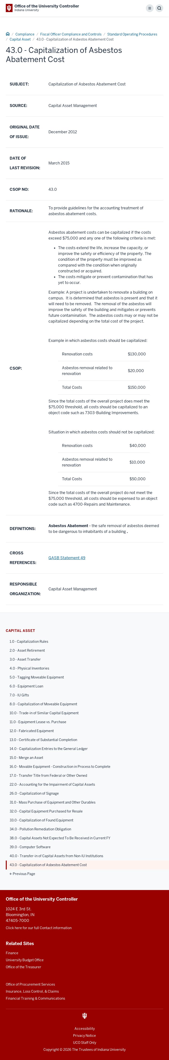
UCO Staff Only (84, 1042)
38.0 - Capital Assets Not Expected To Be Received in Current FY (60, 838)
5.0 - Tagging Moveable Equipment (37, 677)
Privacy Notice (84, 1035)
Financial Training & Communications (35, 998)
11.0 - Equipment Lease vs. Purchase (38, 722)
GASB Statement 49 (66, 557)
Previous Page (22, 874)
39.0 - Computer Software (30, 847)
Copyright (51, 1049)
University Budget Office (25, 960)
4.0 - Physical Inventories (29, 668)
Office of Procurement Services (30, 984)
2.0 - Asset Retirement (27, 650)
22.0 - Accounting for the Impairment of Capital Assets (52, 784)
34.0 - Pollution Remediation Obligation (40, 829)
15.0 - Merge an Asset (26, 758)
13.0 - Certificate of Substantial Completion (43, 740)
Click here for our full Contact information (39, 928)
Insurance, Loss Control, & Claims (32, 991)
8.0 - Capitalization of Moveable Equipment (43, 704)
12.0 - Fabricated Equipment (32, 731)
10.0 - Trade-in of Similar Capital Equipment (44, 713)
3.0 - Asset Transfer (25, 659)
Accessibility (84, 1028)
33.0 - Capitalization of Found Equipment (41, 820)
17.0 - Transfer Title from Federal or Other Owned (48, 775)
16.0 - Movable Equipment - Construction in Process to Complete (60, 766)
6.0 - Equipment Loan (26, 686)
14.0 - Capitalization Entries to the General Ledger (49, 749)
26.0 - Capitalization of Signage (34, 793)
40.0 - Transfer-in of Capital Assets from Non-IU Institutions (56, 856)
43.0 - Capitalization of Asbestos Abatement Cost (48, 865)
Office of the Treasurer (23, 967)
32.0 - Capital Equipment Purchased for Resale (46, 811)
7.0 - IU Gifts (19, 695)
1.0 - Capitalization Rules (29, 641)
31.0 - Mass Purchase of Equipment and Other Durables (52, 802)
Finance (12, 953)
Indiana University (111, 1049)
